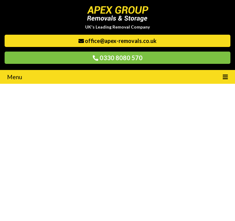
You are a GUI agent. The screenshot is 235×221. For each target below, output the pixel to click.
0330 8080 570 (117, 57)
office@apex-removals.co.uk (117, 40)
